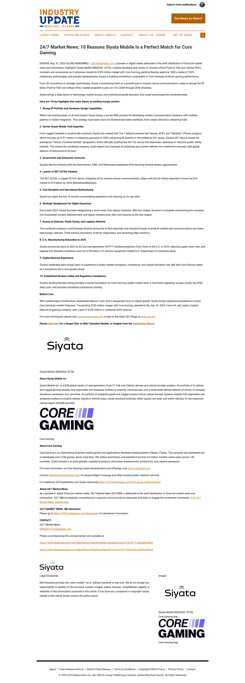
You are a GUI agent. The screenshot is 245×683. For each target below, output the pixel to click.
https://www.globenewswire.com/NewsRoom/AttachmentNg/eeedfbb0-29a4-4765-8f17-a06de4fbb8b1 (96, 542)
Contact (127, 35)
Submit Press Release (99, 669)
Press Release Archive (71, 669)
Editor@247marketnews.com (55, 529)
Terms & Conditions (124, 669)
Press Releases (76, 35)
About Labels (104, 35)
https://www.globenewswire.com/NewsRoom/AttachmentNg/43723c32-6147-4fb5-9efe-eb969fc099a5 (96, 549)
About (53, 669)
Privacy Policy (176, 669)
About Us (146, 35)
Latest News (49, 35)
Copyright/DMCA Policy (152, 669)
